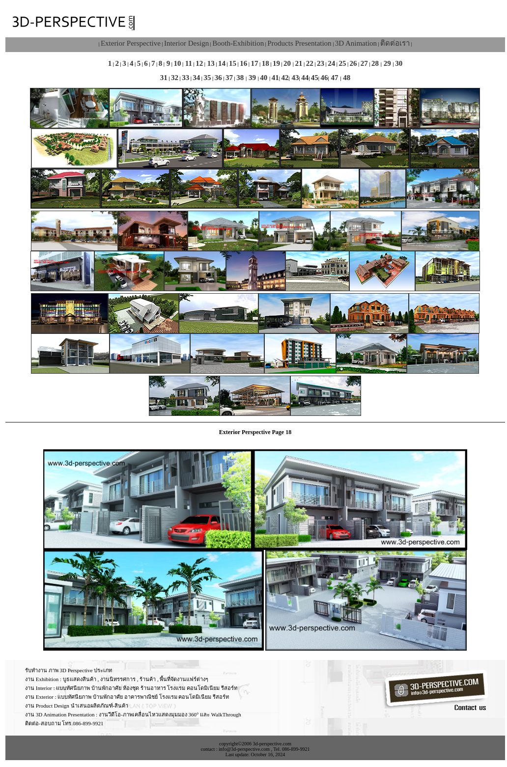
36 (218, 78)
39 (252, 78)
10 (177, 63)
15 (232, 63)
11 (187, 63)
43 (294, 78)
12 (199, 63)
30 (398, 63)
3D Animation (356, 43)
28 (376, 63)
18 (265, 63)
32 (174, 78)
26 (353, 63)
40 (264, 78)
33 (185, 78)
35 (207, 78)
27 (364, 63)
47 (334, 78)
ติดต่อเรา (395, 43)
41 (275, 78)
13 (210, 63)
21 (299, 63)
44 (305, 78)
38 (241, 78)
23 (320, 63)
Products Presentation (299, 43)
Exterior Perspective (131, 43)
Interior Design (186, 43)
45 (314, 78)
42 (284, 78)
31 (164, 78)
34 (196, 78)
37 (229, 78)
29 (387, 63)
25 (342, 63)
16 (243, 63)
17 (254, 63)
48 (345, 78)
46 (324, 78)
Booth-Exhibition (238, 43)
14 (221, 63)
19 (276, 63)
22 (309, 63)
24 (331, 63)
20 (288, 63)
